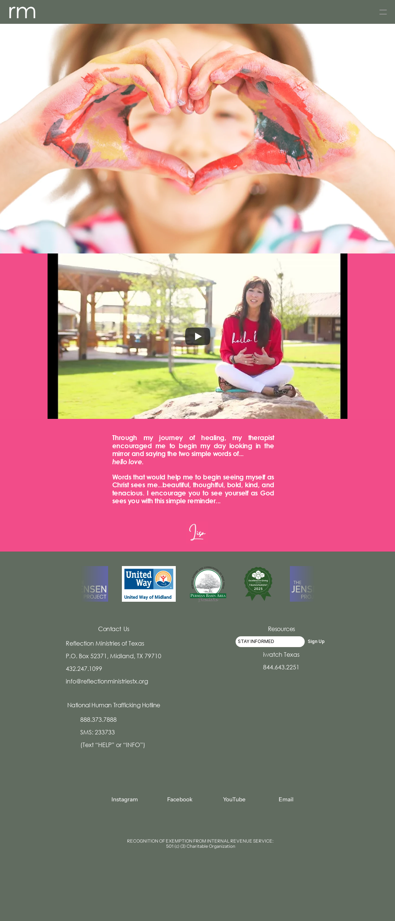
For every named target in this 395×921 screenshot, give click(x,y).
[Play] (197, 336)
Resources (281, 629)
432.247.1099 (84, 668)
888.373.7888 (98, 719)
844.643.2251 (281, 667)
